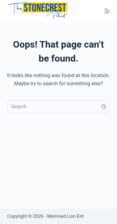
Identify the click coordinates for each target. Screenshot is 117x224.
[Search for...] (52, 106)
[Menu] (107, 11)
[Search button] (104, 106)
